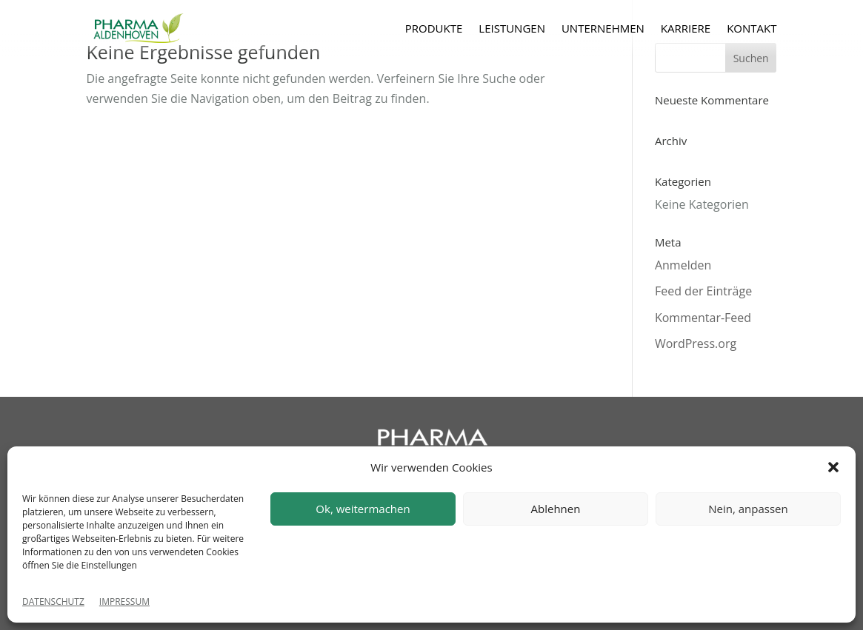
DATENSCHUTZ (53, 601)
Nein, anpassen (747, 508)
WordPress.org (695, 343)
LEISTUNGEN (512, 28)
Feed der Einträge (703, 291)
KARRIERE (685, 28)
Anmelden (683, 265)
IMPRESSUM (124, 601)
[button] (833, 467)
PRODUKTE (434, 28)
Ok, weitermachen (363, 508)
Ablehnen (556, 508)
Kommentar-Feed (703, 317)
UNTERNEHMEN (603, 28)
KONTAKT (751, 28)
